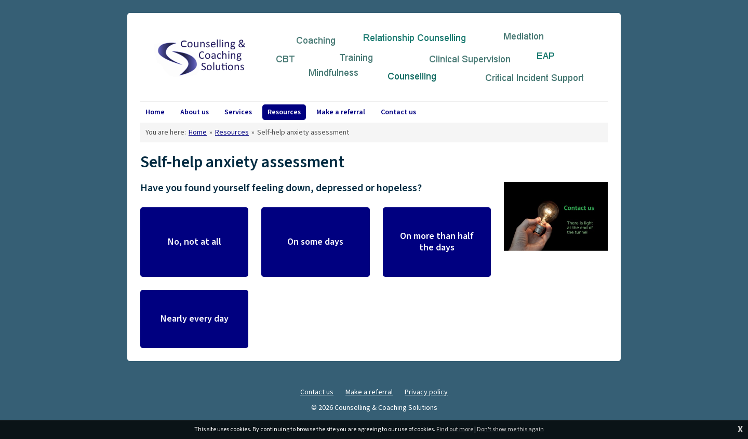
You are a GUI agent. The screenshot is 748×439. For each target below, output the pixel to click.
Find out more (454, 429)
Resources (232, 132)
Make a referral (369, 392)
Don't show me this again (510, 429)
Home (198, 132)
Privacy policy (426, 392)
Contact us (316, 392)
